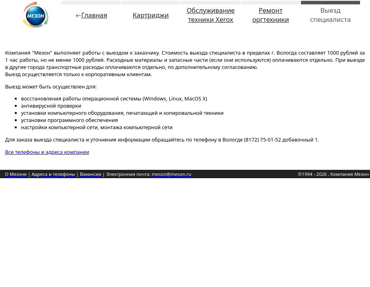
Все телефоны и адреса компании (47, 151)
